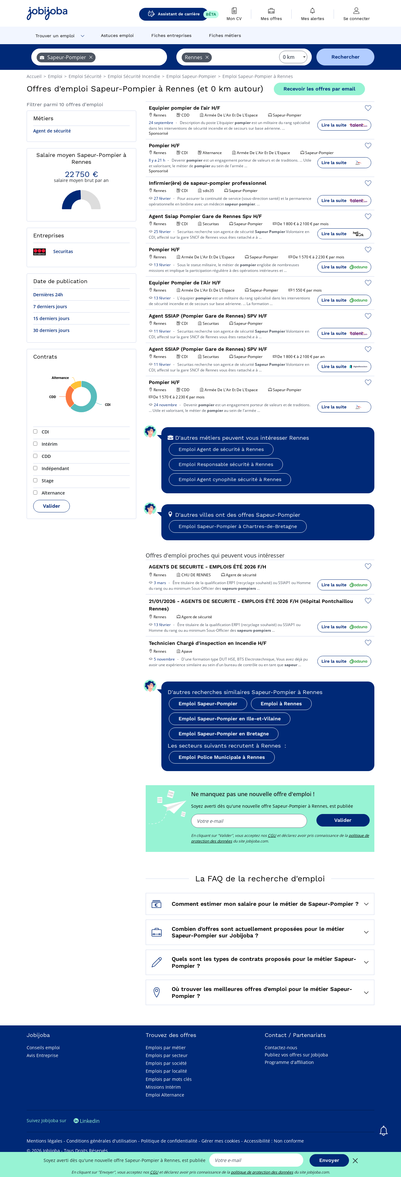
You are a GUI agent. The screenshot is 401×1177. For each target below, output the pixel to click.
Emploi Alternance (165, 1095)
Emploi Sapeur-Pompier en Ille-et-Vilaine (230, 719)
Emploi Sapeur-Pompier (208, 704)
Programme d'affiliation (289, 1062)
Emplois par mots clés (169, 1079)
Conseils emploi (43, 1047)
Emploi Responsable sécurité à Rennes (226, 464)
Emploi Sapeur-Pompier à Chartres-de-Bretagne (238, 526)
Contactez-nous (281, 1047)
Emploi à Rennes (281, 704)
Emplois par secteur (167, 1055)
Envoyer (329, 1160)
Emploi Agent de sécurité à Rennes (221, 449)
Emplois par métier (166, 1047)
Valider (51, 506)
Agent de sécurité (52, 131)
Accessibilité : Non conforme (274, 1141)
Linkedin (87, 1120)
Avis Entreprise (42, 1055)
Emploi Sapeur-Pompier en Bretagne (224, 734)
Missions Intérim (163, 1087)
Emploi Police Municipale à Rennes (222, 757)
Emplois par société (166, 1063)
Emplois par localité (166, 1071)
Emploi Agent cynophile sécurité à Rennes (230, 479)
